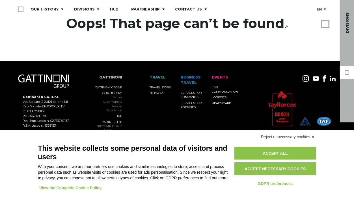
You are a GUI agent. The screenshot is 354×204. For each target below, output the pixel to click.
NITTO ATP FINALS (109, 126)
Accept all (275, 153)
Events (347, 99)
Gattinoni (110, 77)
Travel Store (160, 87)
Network (157, 93)
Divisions (84, 9)
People (117, 106)
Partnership (145, 9)
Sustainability (112, 102)
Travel (347, 111)
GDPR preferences (275, 183)
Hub (114, 9)
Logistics (219, 97)
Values (117, 97)
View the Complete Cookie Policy (70, 188)
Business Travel (347, 87)
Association (114, 110)
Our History (45, 9)
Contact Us (188, 9)
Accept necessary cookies (275, 169)
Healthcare (221, 103)
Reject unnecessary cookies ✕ (288, 137)
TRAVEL (158, 77)
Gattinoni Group (347, 72)
